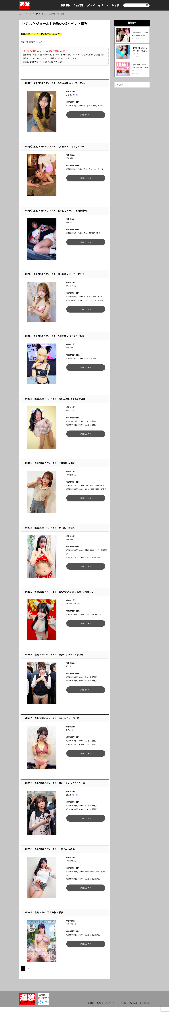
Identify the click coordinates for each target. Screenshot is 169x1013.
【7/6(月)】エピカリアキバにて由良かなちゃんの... (139, 50)
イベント (103, 5)
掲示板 (115, 5)
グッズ (91, 5)
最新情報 (65, 5)
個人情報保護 (145, 1003)
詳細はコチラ (85, 115)
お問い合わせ (133, 1003)
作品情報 (79, 5)
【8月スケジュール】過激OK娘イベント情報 (140, 67)
